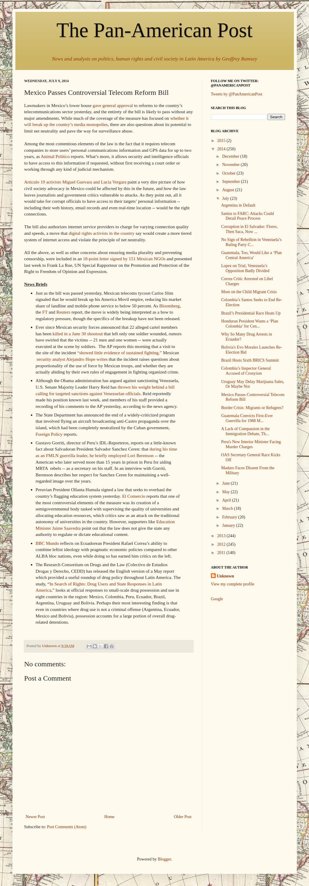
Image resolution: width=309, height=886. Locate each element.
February (230, 517)
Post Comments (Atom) (67, 827)
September (231, 181)
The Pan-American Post (155, 30)
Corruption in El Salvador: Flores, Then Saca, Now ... (249, 229)
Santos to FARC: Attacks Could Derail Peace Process (247, 216)
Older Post (183, 817)
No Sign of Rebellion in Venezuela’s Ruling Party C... (251, 242)
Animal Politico (55, 156)
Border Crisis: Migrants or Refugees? (252, 408)
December (231, 156)
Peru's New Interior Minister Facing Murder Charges (251, 444)
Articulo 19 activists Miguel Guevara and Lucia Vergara (75, 181)
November (231, 164)
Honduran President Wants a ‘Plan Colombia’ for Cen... (249, 323)
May (226, 492)
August (228, 190)
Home (109, 817)
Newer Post (35, 817)
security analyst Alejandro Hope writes (72, 359)
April (227, 500)
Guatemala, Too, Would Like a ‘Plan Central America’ (251, 255)
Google (217, 599)
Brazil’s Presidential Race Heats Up (251, 313)
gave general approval (113, 105)
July (226, 198)
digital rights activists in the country (102, 233)
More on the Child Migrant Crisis (249, 292)
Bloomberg (169, 305)
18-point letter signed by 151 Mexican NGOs (124, 258)
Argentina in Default (238, 205)
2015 (222, 140)
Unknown (225, 576)
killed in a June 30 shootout (77, 333)
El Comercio (133, 496)
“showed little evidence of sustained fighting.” (119, 352)
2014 (222, 149)
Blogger (164, 859)
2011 (221, 552)
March (228, 508)
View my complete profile (232, 584)
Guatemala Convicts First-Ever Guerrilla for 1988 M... (247, 418)
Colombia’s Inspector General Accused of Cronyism (246, 371)
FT (45, 312)
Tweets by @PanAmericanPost (236, 94)
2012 (222, 544)
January (229, 525)
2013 (222, 536)
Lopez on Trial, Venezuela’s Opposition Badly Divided (245, 268)
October (229, 173)
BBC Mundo (47, 543)
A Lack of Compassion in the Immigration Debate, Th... (245, 431)
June (226, 483)
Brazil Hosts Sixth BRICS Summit (249, 360)
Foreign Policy (49, 434)
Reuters (63, 312)
